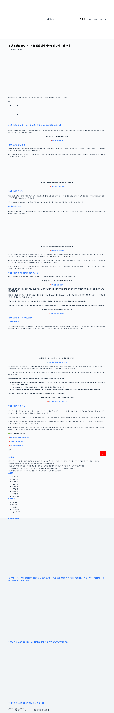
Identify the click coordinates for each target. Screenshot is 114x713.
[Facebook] (81, 19)
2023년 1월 (15, 494)
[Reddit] (84, 19)
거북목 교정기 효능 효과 (17, 441)
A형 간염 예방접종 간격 (17, 445)
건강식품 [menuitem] (100, 19)
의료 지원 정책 (16, 512)
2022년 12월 (15, 496)
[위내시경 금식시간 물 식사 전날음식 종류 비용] (57, 673)
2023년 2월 (15, 491)
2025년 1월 (15, 476)
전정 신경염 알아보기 (57, 186)
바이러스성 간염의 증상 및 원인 (19, 437)
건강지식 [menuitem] (95, 19)
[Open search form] (105, 19)
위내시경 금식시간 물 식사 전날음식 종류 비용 (26, 703)
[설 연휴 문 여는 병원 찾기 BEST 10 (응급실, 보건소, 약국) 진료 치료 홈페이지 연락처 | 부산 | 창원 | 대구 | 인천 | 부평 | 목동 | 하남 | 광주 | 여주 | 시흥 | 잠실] (57, 548)
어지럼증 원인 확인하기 (58, 285)
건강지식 (51, 19)
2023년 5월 (15, 486)
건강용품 (14, 504)
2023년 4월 (15, 489)
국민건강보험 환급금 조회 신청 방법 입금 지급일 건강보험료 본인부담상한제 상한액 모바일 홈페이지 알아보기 (41, 468)
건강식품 (14, 502)
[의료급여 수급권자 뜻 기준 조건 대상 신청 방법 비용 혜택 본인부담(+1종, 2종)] (57, 612)
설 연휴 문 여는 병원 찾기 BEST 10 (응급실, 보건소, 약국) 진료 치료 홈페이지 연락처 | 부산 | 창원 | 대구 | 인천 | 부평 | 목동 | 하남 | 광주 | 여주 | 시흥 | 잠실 (54, 461)
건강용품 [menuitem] (89, 19)
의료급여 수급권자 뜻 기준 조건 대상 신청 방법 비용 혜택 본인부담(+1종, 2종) (31, 463)
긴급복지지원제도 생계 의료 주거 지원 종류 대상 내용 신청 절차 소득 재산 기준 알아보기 (35, 471)
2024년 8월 (15, 479)
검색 (9, 450)
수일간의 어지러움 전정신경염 (58, 362)
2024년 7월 (15, 481)
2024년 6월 (15, 484)
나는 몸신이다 (16, 509)
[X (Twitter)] (82, 19)
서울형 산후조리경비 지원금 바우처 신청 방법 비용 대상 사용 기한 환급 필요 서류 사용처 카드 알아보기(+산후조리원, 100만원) (46, 466)
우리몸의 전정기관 (57, 140)
